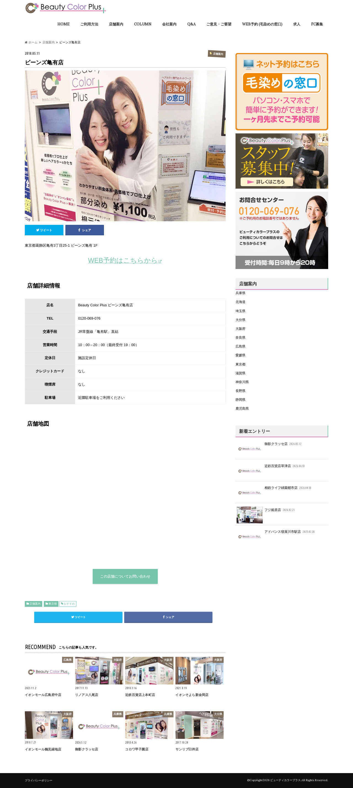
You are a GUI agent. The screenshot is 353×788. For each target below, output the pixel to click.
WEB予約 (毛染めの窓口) (262, 24)
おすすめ (69, 603)
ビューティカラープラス (285, 780)
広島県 (240, 346)
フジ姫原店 (266, 511)
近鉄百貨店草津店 (271, 467)
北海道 (240, 302)
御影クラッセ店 (270, 445)
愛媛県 (240, 355)
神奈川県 (242, 382)
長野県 (240, 390)
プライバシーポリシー (38, 780)
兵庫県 (240, 293)
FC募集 (317, 24)
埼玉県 (240, 311)
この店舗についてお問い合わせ (125, 576)
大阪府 (240, 328)
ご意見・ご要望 (218, 24)
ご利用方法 (89, 24)
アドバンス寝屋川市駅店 (276, 533)
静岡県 (240, 399)
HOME (63, 24)
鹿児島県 (242, 408)
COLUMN (142, 24)
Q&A (191, 24)
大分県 (240, 319)
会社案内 (169, 24)
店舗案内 (116, 24)
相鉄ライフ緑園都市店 (274, 489)
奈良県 (240, 337)
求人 (296, 24)
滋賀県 (240, 373)
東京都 (53, 603)
